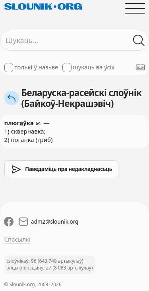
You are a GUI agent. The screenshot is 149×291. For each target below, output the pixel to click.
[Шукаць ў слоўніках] (139, 40)
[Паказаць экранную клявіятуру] (140, 67)
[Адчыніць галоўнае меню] (135, 8)
